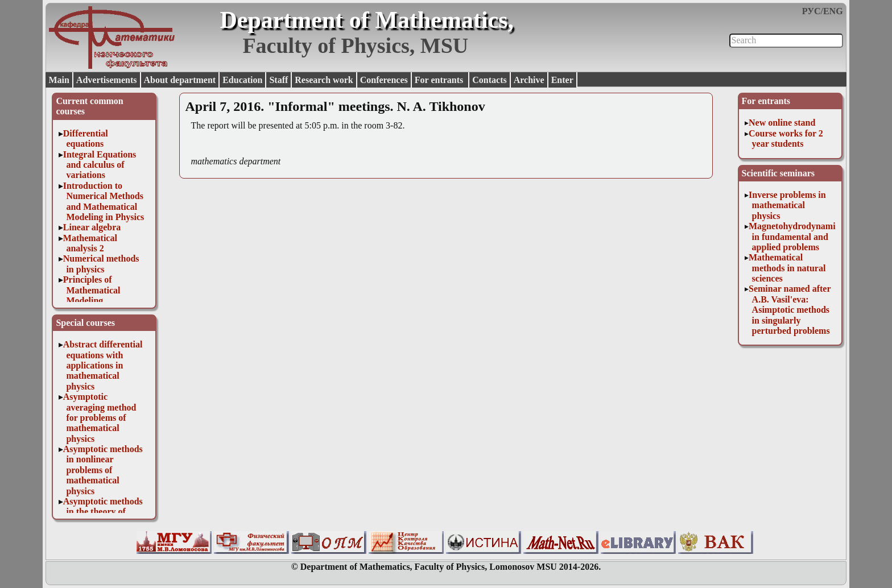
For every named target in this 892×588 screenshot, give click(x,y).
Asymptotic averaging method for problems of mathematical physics (100, 418)
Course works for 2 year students (786, 138)
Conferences (384, 80)
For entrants (440, 80)
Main (58, 80)
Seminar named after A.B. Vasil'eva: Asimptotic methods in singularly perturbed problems (790, 310)
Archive (529, 80)
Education (242, 80)
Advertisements (106, 80)
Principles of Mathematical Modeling (92, 290)
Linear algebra (92, 227)
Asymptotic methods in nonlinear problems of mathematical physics (103, 470)
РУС (811, 11)
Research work (324, 80)
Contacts (489, 80)
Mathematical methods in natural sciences (787, 267)
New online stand (782, 122)
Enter (562, 80)
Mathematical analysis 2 (90, 243)
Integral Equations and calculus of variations (99, 165)
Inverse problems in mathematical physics (787, 205)
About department (180, 80)
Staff (278, 80)
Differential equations (85, 138)
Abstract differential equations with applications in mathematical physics (103, 365)
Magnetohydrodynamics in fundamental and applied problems (796, 236)
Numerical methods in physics (101, 264)
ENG (833, 11)
